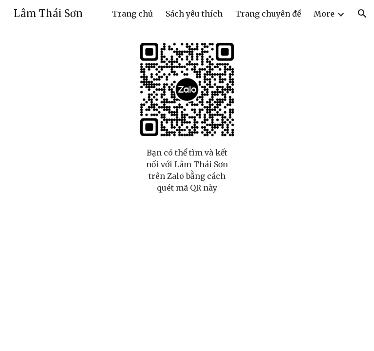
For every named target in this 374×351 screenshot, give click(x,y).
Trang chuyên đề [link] (268, 14)
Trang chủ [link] (132, 14)
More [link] (324, 14)
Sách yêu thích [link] (194, 14)
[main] (186, 170)
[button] (362, 13)
